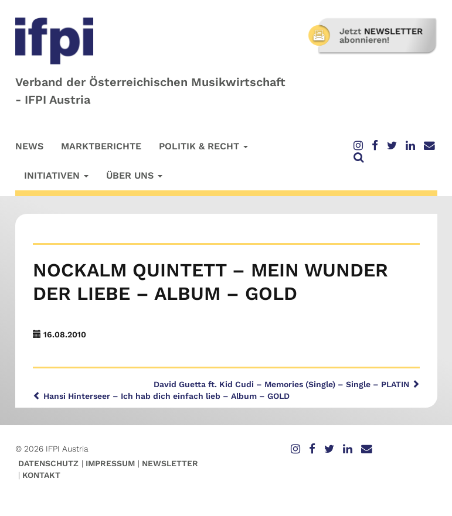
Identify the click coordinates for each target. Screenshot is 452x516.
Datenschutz (48, 463)
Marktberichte (101, 146)
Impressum (110, 463)
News (29, 146)
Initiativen (56, 175)
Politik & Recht (203, 146)
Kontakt (41, 475)
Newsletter (170, 463)
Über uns (134, 175)
